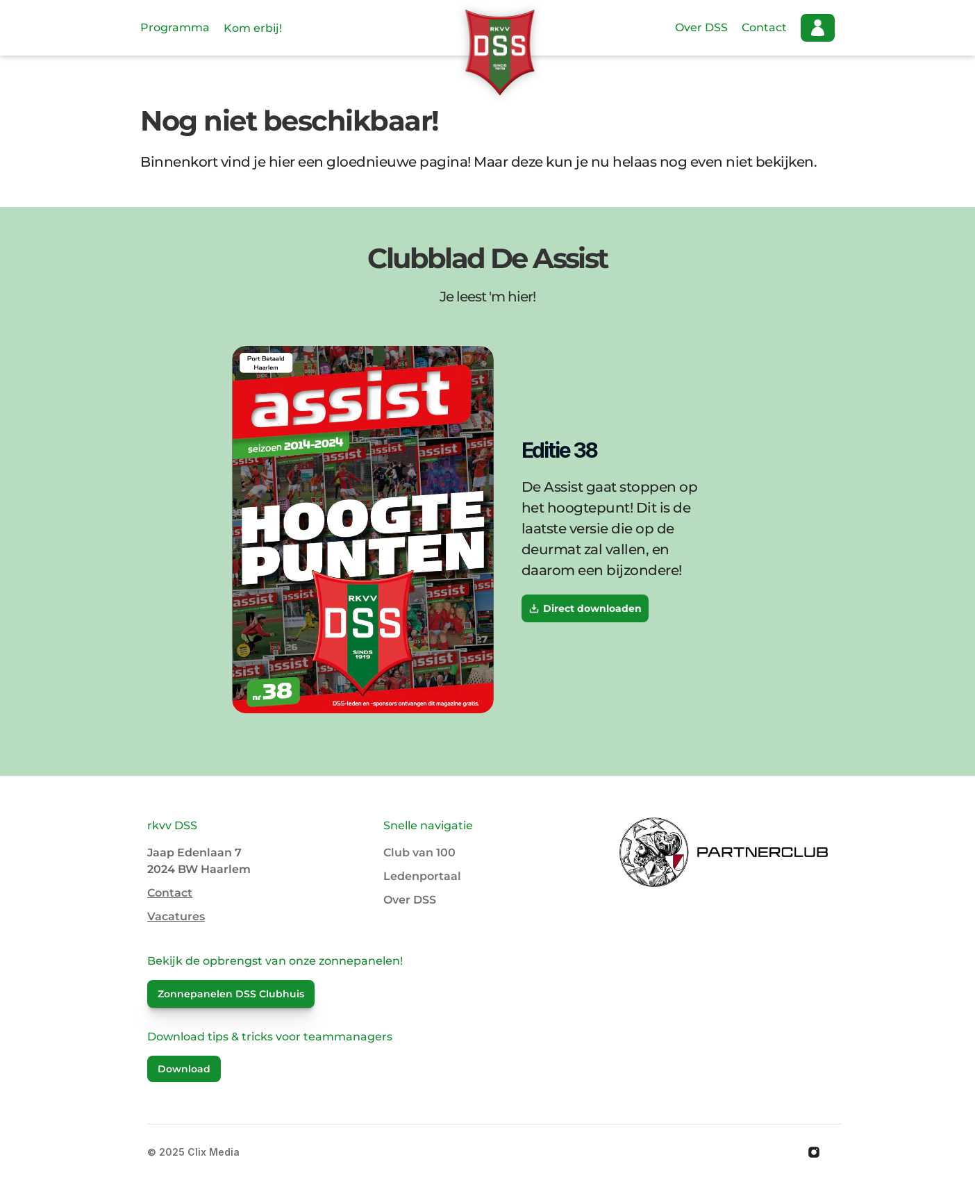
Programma (175, 27)
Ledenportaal (422, 876)
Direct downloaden (585, 608)
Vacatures (176, 916)
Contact (764, 27)
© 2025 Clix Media (193, 1152)
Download (184, 1069)
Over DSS (701, 27)
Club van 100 (419, 852)
